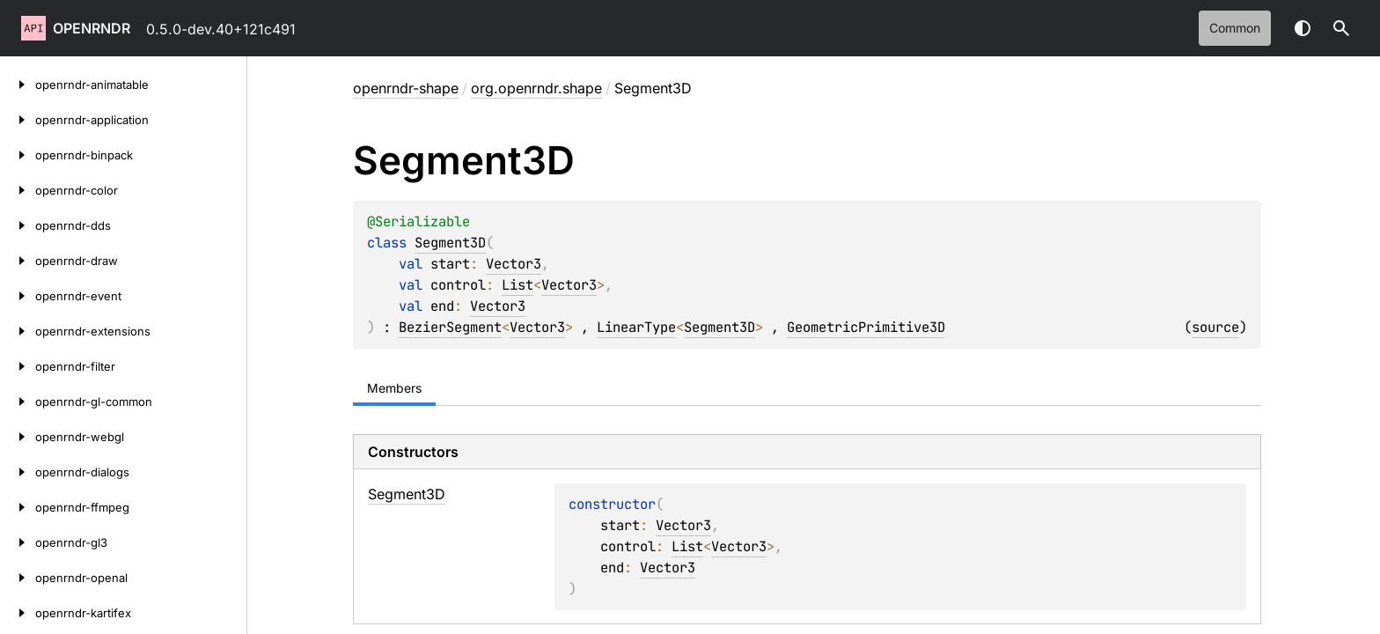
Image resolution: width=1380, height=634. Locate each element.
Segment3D (450, 242)
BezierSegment (450, 327)
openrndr (91, 28)
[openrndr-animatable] (17, 84)
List (517, 285)
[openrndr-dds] (17, 225)
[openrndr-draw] (17, 260)
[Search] (1341, 28)
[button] (1341, 28)
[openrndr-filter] (17, 366)
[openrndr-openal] (17, 577)
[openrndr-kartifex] (17, 612)
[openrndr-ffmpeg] (17, 507)
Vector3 (513, 263)
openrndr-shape (406, 88)
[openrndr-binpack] (17, 155)
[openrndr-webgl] (17, 436)
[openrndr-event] (17, 295)
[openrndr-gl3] (17, 542)
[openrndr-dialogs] (17, 472)
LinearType (636, 327)
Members (394, 387)
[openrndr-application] (17, 119)
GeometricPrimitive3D (866, 327)
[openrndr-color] (17, 190)
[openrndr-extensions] (17, 331)
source (1215, 327)
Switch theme (1302, 28)
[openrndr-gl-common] (17, 401)
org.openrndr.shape (536, 88)
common (1234, 27)
